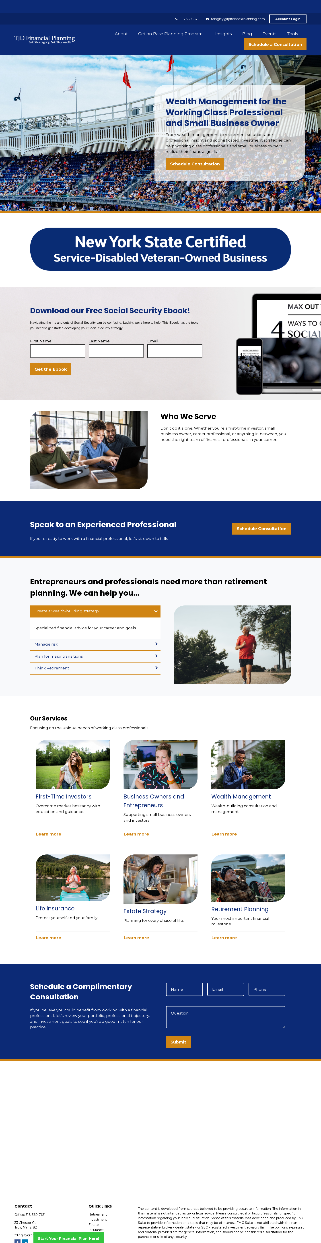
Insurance (96, 1216)
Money (93, 1227)
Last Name (99, 327)
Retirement (97, 1201)
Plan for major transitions (59, 643)
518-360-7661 (187, 6)
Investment (97, 1206)
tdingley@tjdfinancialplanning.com (235, 6)
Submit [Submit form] (178, 1028)
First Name (40, 327)
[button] (121, 20)
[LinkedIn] (25, 1229)
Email (152, 327)
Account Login (287, 6)
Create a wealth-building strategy (67, 597)
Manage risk (46, 631)
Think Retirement (52, 654)
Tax (91, 1222)
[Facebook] (17, 1229)
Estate (93, 1211)
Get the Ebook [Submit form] (51, 355)
